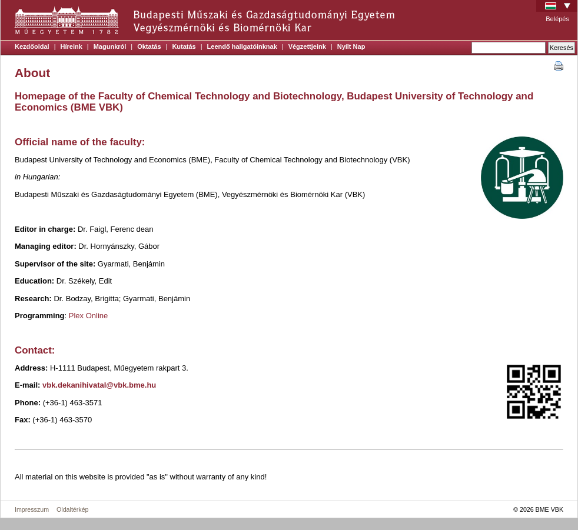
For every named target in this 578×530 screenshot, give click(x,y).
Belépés (557, 18)
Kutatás (183, 46)
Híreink (71, 46)
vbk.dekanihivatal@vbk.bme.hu (99, 385)
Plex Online (88, 315)
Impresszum (32, 509)
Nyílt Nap (351, 46)
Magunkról (110, 46)
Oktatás (149, 46)
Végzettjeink (307, 46)
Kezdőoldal (32, 46)
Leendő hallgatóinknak (242, 46)
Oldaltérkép (73, 509)
